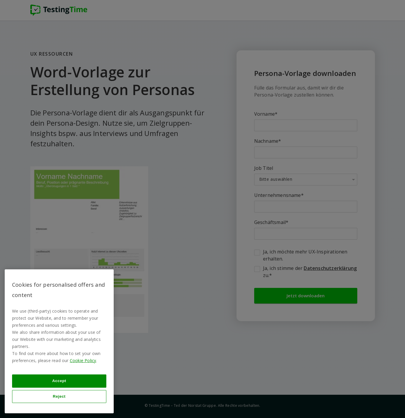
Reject (59, 396)
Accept (59, 381)
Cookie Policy (83, 360)
